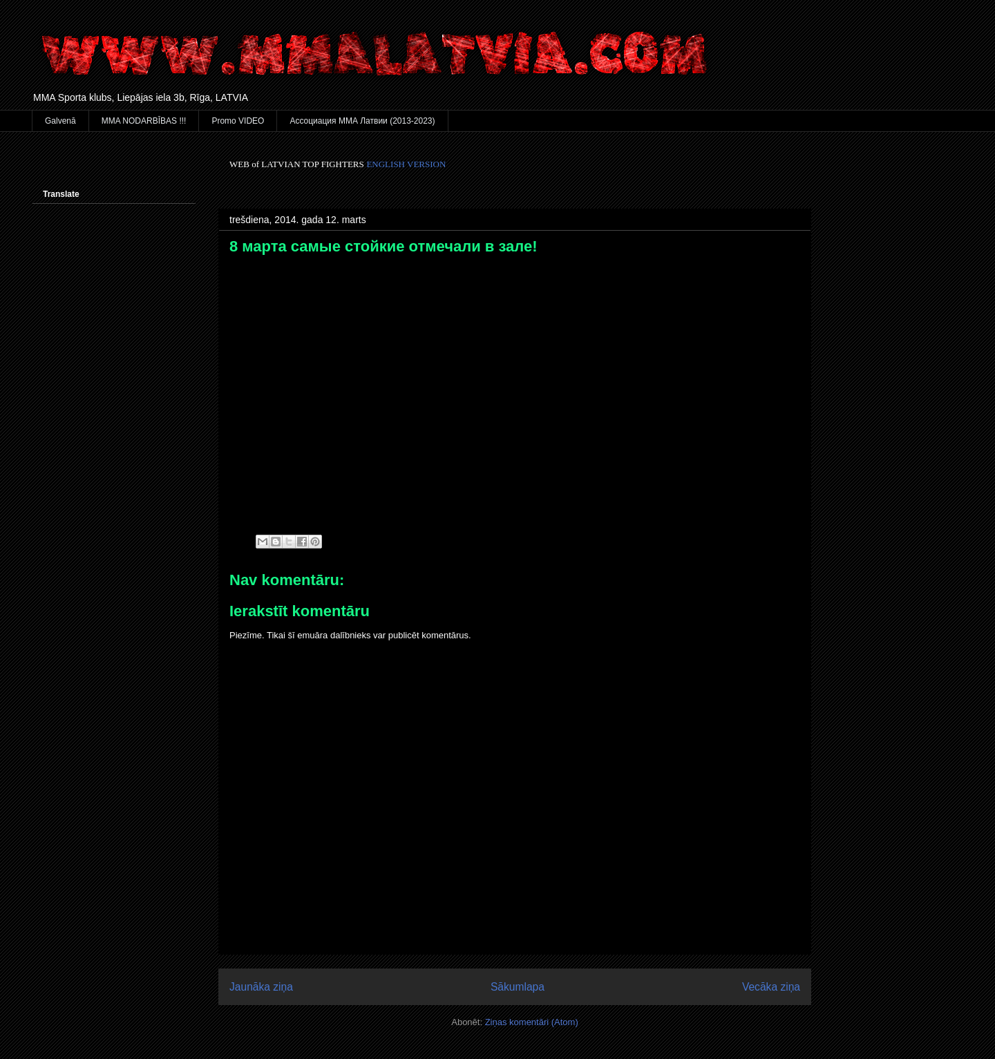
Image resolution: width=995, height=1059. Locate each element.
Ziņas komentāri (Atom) (531, 1022)
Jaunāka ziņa (261, 987)
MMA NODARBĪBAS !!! (144, 121)
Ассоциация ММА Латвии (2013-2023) (362, 121)
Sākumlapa (517, 987)
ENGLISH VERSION (406, 164)
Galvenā (60, 121)
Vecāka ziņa (771, 987)
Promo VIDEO (237, 121)
